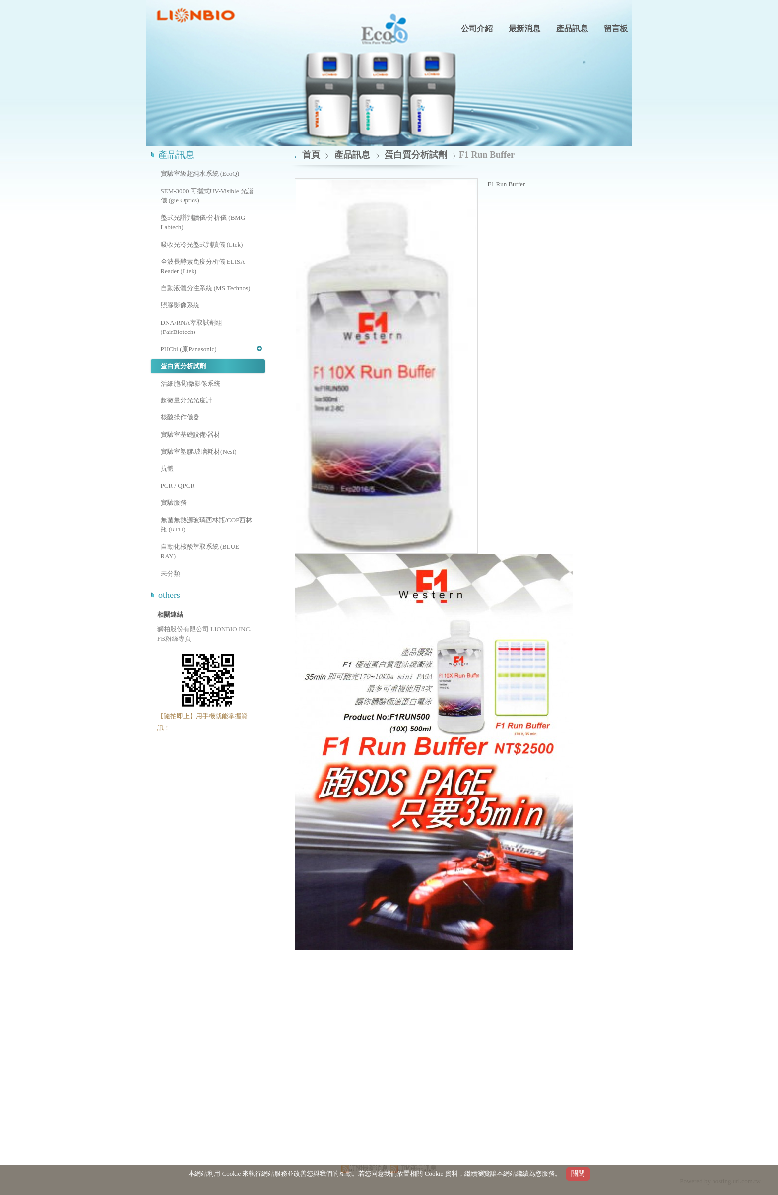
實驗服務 (174, 502)
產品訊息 (353, 155)
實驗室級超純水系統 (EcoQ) (200, 173)
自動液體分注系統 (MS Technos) (206, 288)
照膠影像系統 (180, 305)
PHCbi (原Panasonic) (189, 349)
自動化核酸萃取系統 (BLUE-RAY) (201, 551)
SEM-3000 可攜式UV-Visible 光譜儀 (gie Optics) (207, 195)
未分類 (170, 573)
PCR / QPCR (178, 485)
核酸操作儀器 (180, 417)
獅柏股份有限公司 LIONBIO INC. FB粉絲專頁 (204, 634)
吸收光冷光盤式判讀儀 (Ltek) (202, 244)
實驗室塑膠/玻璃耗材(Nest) (199, 451)
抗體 (167, 468)
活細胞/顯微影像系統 (191, 383)
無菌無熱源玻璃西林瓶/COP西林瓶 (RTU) (207, 524)
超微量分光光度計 (186, 400)
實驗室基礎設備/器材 (191, 434)
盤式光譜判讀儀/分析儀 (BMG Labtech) (203, 222)
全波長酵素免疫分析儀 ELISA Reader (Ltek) (203, 266)
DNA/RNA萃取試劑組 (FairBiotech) (191, 327)
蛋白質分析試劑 (183, 366)
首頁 (311, 155)
